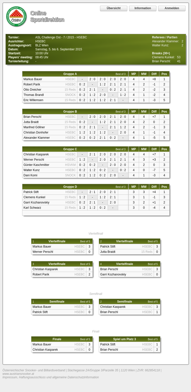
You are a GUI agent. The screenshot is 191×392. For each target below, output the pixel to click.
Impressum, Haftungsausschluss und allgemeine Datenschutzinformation (50, 377)
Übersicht (113, 8)
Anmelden (172, 8)
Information (143, 8)
